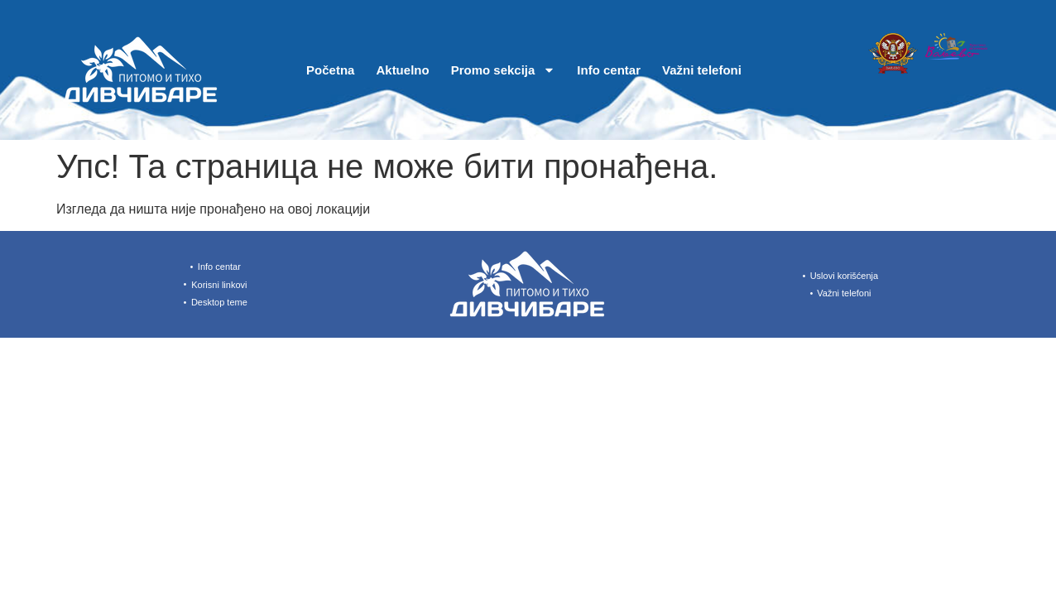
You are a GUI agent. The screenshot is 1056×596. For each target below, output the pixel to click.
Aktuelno (402, 70)
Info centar (609, 70)
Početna (330, 70)
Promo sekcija (503, 69)
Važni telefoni (702, 70)
